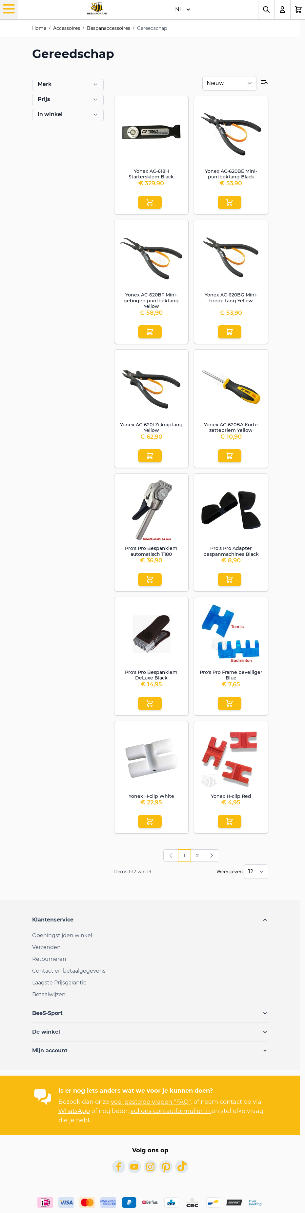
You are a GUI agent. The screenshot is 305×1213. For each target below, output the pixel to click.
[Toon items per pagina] (256, 871)
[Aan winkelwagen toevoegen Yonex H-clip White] (150, 821)
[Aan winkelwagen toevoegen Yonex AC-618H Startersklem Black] (150, 202)
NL (182, 9)
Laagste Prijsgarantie (59, 983)
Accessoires (66, 28)
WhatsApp (74, 1111)
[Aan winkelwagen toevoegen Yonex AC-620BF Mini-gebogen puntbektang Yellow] (150, 331)
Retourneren (49, 959)
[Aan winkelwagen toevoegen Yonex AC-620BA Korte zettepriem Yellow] (229, 455)
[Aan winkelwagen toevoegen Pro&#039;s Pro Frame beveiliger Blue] (229, 703)
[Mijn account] (282, 9)
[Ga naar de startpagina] (97, 8)
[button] (150, 920)
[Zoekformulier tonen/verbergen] (266, 9)
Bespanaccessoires (108, 28)
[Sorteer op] (229, 83)
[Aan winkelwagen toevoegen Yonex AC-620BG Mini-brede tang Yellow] (229, 331)
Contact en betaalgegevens (69, 971)
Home (39, 28)
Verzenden (46, 947)
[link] (170, 855)
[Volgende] (211, 855)
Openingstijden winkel (62, 935)
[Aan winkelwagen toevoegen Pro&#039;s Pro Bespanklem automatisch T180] (150, 579)
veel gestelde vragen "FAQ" (151, 1101)
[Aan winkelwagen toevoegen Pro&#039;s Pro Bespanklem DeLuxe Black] (150, 703)
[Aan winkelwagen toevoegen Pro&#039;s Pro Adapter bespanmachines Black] (229, 579)
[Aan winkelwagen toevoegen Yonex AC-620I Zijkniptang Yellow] (150, 455)
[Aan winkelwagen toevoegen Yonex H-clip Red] (229, 821)
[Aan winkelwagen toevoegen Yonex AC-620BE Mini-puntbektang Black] (229, 202)
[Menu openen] (9, 9)
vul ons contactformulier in (171, 1111)
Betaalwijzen (49, 994)
